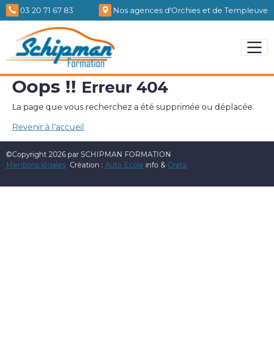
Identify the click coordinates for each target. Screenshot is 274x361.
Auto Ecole (124, 164)
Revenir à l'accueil (48, 127)
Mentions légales (36, 164)
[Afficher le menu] (254, 47)
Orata (177, 164)
